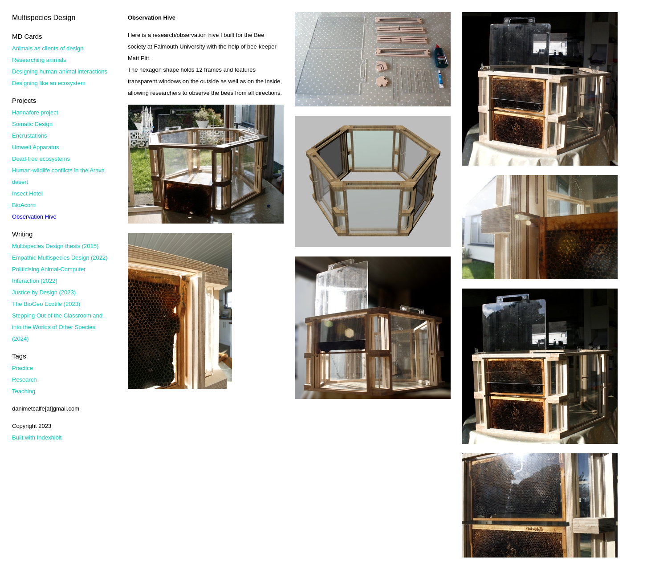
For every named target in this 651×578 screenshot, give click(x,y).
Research (24, 379)
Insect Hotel (27, 193)
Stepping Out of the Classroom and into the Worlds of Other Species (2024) (57, 327)
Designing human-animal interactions (59, 71)
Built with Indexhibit (36, 437)
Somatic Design (32, 124)
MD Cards (27, 36)
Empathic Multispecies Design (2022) (60, 257)
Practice (22, 368)
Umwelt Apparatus (35, 147)
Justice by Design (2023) (44, 292)
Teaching (23, 391)
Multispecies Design (43, 17)
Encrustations (29, 135)
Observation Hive (34, 216)
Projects (24, 100)
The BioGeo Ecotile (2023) (46, 304)
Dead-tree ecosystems (41, 158)
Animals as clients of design (47, 48)
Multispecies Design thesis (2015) (55, 246)
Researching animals (39, 60)
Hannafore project (35, 112)
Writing (22, 234)
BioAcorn (24, 205)
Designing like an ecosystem (48, 83)
